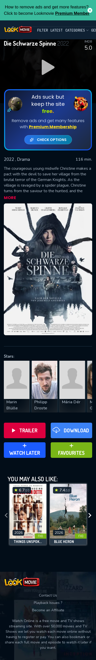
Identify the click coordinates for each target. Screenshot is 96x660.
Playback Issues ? (48, 602)
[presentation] (6, 515)
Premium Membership (53, 127)
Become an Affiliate (48, 610)
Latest (56, 30)
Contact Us (48, 595)
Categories (77, 30)
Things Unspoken (28, 541)
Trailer (24, 430)
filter (42, 30)
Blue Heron (64, 541)
